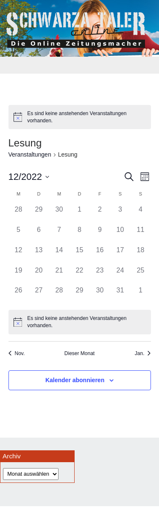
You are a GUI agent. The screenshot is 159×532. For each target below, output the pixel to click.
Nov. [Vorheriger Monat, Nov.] (16, 353)
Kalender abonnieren (74, 380)
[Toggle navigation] (80, 65)
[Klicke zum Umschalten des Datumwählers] (29, 177)
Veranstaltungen (29, 154)
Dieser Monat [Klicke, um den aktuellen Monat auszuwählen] (79, 353)
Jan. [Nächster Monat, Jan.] (143, 353)
